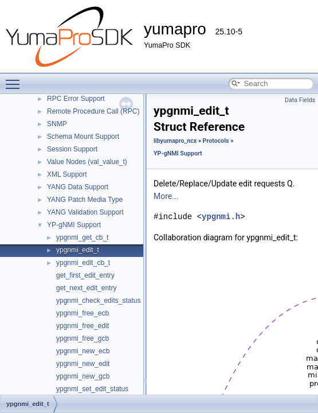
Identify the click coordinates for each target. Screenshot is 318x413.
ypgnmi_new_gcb (82, 376)
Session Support (72, 149)
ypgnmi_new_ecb (82, 351)
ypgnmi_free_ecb (82, 313)
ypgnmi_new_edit (82, 364)
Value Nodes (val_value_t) (87, 162)
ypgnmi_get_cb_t (82, 237)
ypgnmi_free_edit (82, 326)
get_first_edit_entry (85, 275)
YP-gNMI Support (74, 225)
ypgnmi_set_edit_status (92, 389)
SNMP (57, 124)
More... (166, 196)
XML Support (67, 174)
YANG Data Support (77, 187)
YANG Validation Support (85, 212)
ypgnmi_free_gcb (82, 338)
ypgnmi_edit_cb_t (83, 263)
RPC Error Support (76, 99)
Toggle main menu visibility (15, 79)
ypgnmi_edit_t (77, 250)
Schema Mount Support (83, 137)
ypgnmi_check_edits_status (98, 301)
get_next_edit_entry (86, 288)
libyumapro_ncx (175, 141)
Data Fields (300, 100)
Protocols (216, 141)
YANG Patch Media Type (85, 200)
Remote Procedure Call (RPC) (93, 111)
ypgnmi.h (221, 216)
